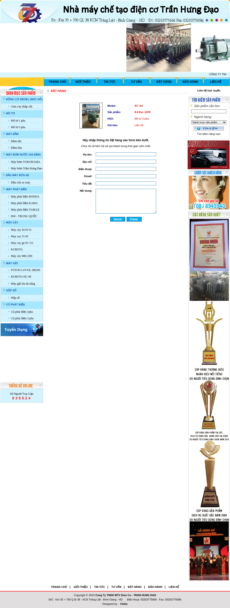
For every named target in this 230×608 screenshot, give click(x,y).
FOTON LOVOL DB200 (25, 270)
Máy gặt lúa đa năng (23, 283)
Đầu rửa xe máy (20, 182)
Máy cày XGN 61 (21, 229)
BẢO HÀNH (190, 81)
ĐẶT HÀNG (164, 81)
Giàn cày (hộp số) (21, 106)
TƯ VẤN (136, 81)
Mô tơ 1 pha (18, 120)
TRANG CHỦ (57, 81)
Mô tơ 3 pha (18, 127)
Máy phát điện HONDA (25, 196)
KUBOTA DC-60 (21, 276)
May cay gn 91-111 (22, 243)
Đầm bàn (16, 147)
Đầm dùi (16, 141)
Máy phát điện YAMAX (25, 209)
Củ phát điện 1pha (22, 311)
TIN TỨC (109, 81)
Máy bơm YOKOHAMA (25, 162)
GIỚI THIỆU (83, 81)
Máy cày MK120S (21, 256)
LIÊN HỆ (215, 81)
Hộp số (15, 297)
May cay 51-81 (20, 236)
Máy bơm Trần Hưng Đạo (26, 168)
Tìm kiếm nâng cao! (208, 133)
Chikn (124, 603)
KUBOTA (17, 249)
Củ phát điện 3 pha (22, 318)
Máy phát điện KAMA (24, 203)
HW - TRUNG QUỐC (24, 216)
